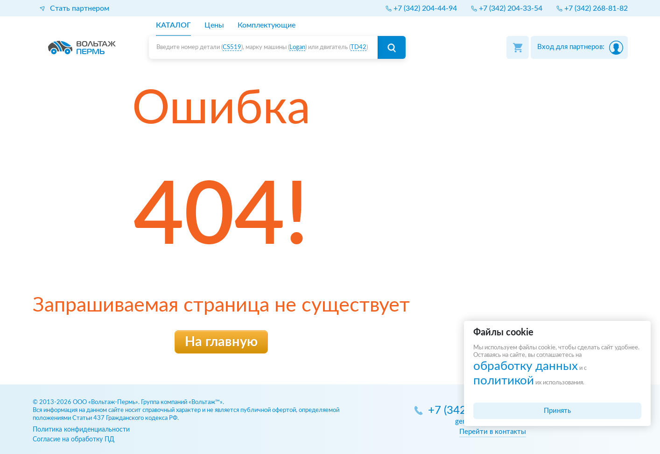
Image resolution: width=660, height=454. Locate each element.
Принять (557, 410)
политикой (503, 381)
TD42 (358, 47)
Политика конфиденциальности (81, 429)
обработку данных (525, 366)
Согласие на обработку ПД (73, 439)
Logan (297, 47)
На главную (221, 342)
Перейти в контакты (492, 431)
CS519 (232, 47)
